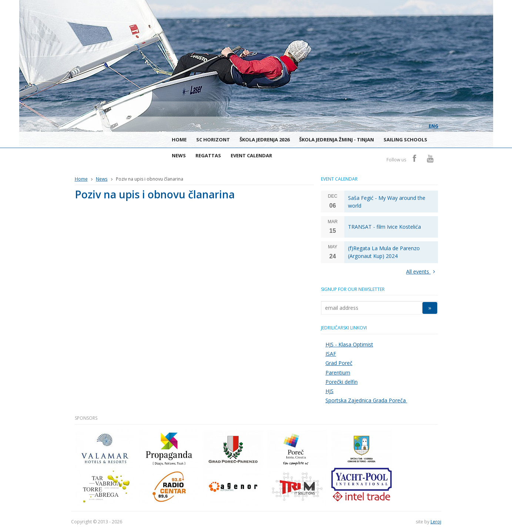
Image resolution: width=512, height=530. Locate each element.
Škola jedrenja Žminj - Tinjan (336, 139)
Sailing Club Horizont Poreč (78, 141)
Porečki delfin (341, 381)
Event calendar (251, 155)
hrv (418, 126)
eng (433, 126)
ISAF (330, 353)
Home (179, 139)
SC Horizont (213, 139)
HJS (329, 391)
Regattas (208, 155)
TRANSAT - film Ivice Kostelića (384, 226)
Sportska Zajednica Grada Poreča (366, 400)
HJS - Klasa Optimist (349, 344)
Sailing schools (405, 139)
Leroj (436, 522)
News (179, 155)
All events (422, 271)
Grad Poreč (338, 362)
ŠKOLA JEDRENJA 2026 (265, 139)
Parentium (337, 372)
